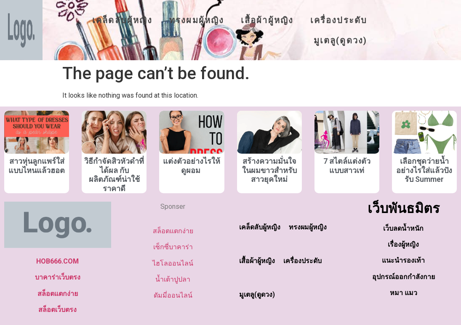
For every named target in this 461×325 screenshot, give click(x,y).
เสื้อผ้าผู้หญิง (267, 20)
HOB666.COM (57, 261)
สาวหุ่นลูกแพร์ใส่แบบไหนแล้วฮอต (36, 166)
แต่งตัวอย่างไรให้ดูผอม (191, 166)
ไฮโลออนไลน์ (172, 263)
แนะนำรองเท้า (403, 260)
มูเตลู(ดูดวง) (340, 40)
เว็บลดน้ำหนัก (403, 228)
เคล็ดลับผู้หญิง (122, 20)
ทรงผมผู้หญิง (196, 20)
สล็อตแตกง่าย (57, 294)
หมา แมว (403, 293)
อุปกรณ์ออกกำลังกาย (403, 277)
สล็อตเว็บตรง (57, 310)
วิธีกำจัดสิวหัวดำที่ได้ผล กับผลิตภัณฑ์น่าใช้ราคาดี (114, 175)
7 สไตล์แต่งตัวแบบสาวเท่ (346, 166)
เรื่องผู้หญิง (403, 244)
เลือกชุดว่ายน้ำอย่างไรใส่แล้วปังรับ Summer (424, 170)
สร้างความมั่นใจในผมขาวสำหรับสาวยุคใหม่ (269, 170)
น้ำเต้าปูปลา (172, 279)
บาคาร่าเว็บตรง (57, 277)
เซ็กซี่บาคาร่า (173, 247)
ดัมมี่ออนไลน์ (173, 295)
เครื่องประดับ (338, 20)
